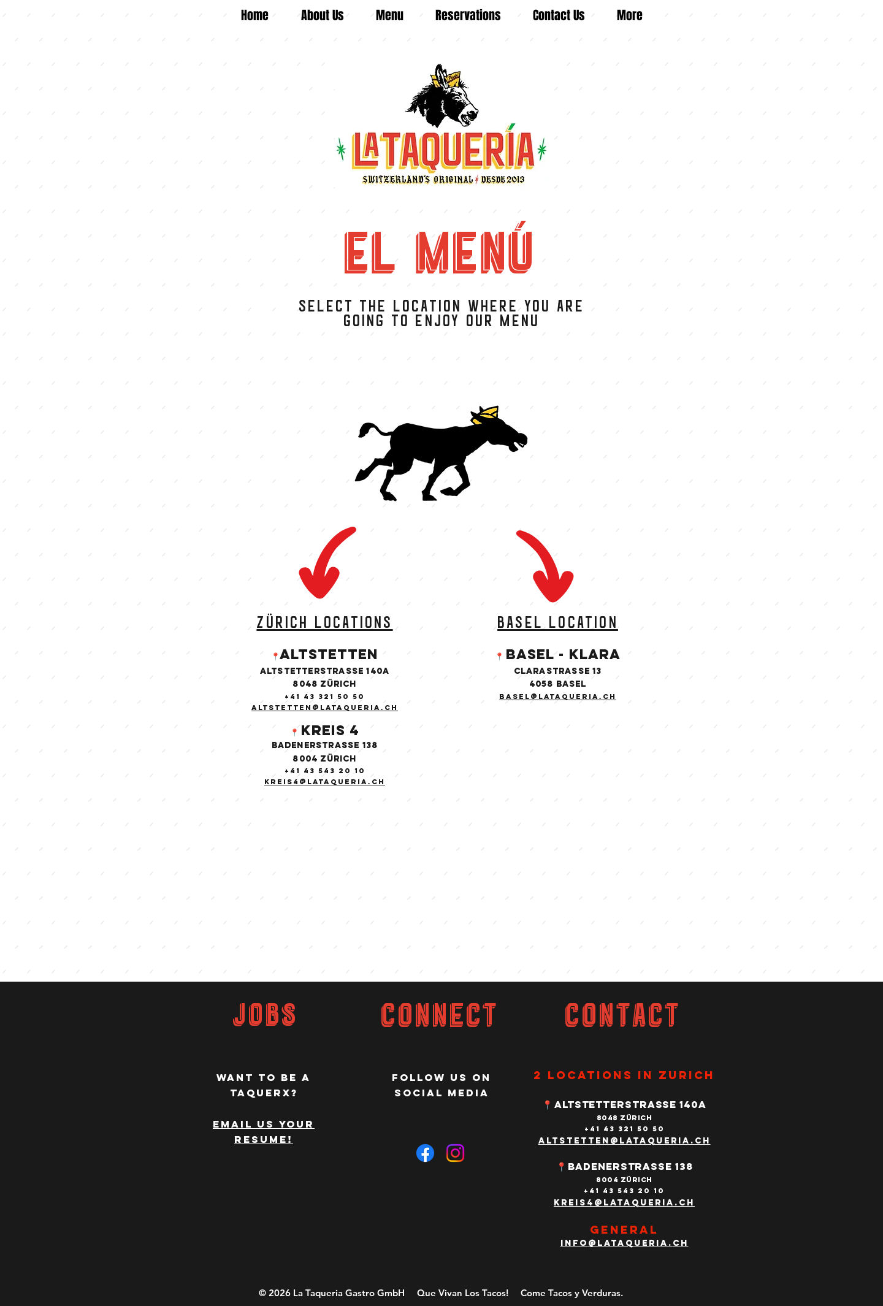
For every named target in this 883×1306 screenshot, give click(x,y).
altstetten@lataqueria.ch (324, 707)
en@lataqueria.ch (653, 1141)
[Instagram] (455, 1153)
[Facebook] (425, 1153)
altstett (566, 1141)
